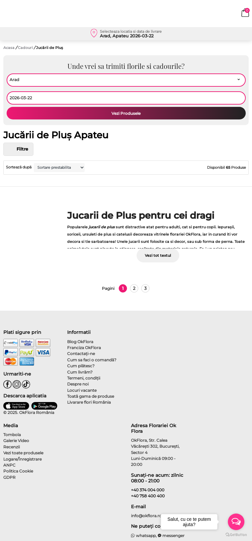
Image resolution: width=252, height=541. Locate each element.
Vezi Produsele (126, 113)
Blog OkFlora (80, 341)
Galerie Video (16, 440)
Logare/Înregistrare (22, 459)
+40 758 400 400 (148, 495)
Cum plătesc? (81, 365)
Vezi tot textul (158, 255)
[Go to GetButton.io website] (236, 534)
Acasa (9, 47)
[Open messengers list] (236, 522)
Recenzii (11, 446)
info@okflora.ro (146, 515)
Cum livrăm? (80, 372)
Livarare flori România (89, 402)
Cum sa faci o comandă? (91, 359)
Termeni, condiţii (83, 378)
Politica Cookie (18, 471)
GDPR (9, 477)
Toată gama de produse (90, 396)
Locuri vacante (82, 390)
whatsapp (143, 535)
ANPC (9, 465)
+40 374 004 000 (147, 489)
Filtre (18, 149)
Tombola (12, 434)
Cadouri (26, 47)
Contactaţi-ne (81, 353)
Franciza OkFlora (84, 347)
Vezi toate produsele (23, 452)
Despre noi (78, 384)
